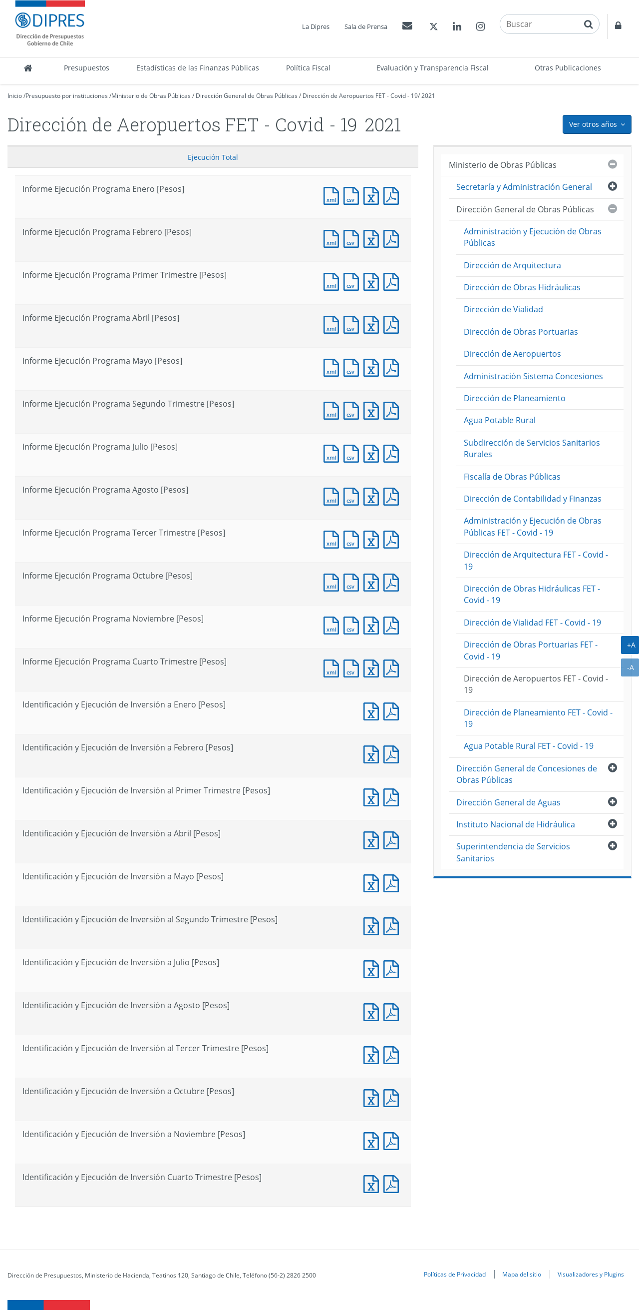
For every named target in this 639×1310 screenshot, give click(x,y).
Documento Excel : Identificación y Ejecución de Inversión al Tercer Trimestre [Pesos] (373, 1054)
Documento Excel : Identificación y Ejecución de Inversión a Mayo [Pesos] (373, 882)
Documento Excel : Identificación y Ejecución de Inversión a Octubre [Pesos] (373, 1097)
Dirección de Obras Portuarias (521, 331)
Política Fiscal (308, 67)
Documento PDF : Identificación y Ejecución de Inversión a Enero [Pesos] (393, 710)
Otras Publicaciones (568, 67)
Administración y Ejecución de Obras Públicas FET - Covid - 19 (533, 526)
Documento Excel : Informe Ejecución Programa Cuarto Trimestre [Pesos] (373, 667)
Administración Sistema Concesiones (533, 376)
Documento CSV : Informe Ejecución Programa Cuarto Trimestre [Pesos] (353, 667)
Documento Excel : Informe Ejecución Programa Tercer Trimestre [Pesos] (373, 538)
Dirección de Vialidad (503, 309)
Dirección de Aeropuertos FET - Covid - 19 (360, 95)
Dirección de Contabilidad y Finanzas (533, 498)
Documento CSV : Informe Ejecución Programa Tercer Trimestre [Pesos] (353, 538)
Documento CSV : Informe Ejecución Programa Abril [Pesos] (353, 323)
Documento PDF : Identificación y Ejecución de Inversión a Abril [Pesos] (393, 839)
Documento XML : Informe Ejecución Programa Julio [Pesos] (333, 452)
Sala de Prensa (365, 26)
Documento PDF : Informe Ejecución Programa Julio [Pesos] (393, 452)
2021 (428, 95)
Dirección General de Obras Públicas (247, 95)
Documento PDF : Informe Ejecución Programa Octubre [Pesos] (393, 581)
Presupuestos (86, 67)
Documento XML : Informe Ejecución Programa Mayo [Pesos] (333, 366)
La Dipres (315, 26)
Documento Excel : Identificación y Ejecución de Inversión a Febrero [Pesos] (373, 753)
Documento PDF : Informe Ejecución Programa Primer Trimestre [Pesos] (393, 280)
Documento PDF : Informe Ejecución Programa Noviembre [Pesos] (393, 624)
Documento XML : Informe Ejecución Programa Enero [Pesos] (333, 194)
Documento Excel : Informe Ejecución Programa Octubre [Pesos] (373, 581)
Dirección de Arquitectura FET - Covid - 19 (536, 560)
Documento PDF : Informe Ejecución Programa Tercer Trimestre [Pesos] (393, 538)
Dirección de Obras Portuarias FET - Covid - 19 (531, 650)
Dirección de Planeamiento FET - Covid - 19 (538, 718)
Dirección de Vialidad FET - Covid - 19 (532, 622)
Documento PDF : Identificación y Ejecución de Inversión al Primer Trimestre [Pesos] (393, 796)
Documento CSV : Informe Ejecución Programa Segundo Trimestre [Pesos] (353, 409)
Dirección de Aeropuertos (512, 353)
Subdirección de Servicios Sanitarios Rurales (532, 448)
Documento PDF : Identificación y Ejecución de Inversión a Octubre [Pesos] (393, 1097)
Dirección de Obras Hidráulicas (522, 287)
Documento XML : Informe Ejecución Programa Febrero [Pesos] (333, 237)
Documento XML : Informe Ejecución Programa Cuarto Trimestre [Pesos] (333, 667)
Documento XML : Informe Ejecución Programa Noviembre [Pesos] (333, 624)
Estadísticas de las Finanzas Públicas (197, 67)
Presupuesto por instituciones (66, 95)
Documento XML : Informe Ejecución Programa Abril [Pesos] (333, 323)
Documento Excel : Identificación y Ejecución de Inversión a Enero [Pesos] (373, 710)
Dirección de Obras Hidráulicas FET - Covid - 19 (532, 594)
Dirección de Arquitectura (512, 265)
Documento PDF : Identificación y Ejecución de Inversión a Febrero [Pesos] (393, 753)
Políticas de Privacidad (455, 1274)
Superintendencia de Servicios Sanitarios (513, 852)
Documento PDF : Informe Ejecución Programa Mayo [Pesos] (393, 366)
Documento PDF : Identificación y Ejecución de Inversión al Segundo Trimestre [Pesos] (393, 925)
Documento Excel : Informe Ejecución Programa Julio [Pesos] (373, 452)
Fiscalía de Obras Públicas (512, 476)
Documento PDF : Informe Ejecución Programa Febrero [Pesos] (393, 237)
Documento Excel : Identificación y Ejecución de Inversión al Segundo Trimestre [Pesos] (373, 925)
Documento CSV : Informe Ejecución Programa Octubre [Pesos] (353, 581)
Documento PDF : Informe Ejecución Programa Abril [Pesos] (393, 323)
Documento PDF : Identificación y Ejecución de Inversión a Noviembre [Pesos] (393, 1140)
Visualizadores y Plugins (591, 1274)
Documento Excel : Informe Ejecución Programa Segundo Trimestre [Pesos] (373, 409)
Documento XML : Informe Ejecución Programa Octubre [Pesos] (333, 581)
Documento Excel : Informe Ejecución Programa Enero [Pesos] (373, 194)
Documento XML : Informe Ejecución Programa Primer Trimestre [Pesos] (333, 280)
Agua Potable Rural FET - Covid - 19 (529, 745)
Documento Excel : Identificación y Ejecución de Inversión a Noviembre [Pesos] (373, 1140)
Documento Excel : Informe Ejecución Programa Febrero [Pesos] (373, 237)
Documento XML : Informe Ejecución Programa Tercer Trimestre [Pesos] (333, 538)
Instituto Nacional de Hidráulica (515, 824)
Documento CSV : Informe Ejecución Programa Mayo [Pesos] (353, 366)
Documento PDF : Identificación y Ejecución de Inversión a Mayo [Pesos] (393, 882)
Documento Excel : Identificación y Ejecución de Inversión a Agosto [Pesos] (373, 1011)
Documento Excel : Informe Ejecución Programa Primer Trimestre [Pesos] (373, 280)
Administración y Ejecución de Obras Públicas (533, 237)
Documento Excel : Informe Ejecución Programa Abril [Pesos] (373, 323)
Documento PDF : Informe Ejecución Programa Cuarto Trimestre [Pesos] (393, 667)
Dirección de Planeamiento (515, 398)
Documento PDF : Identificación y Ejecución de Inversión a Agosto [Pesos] (393, 1011)
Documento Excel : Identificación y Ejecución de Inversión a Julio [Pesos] (373, 968)
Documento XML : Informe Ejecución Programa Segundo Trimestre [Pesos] (333, 409)
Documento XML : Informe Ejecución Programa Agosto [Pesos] (333, 495)
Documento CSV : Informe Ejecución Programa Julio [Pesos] (353, 452)
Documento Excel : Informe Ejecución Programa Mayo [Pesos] (373, 366)
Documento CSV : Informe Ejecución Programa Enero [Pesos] (353, 194)
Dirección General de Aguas (508, 802)
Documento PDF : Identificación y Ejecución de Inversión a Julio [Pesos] (393, 968)
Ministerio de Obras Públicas (151, 95)
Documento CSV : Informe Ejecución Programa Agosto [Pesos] (353, 495)
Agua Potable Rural (500, 420)
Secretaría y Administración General (524, 186)
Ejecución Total (213, 157)
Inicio (14, 95)
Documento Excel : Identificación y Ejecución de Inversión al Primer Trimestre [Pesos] (373, 796)
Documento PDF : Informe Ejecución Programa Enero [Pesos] (393, 194)
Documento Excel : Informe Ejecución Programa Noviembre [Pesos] (373, 624)
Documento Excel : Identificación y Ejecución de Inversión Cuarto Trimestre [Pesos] (373, 1183)
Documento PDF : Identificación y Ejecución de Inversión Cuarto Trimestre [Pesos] (393, 1183)
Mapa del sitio (521, 1274)
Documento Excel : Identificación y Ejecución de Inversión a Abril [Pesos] (373, 839)
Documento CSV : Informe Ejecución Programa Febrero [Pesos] (353, 237)
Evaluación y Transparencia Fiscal (432, 67)
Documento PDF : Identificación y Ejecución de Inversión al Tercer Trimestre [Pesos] (393, 1054)
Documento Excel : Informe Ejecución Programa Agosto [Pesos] (373, 495)
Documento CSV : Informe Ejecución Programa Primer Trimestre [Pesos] (353, 280)
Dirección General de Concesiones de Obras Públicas (526, 774)
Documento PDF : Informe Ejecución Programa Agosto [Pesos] (393, 495)
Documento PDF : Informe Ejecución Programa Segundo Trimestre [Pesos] (393, 409)
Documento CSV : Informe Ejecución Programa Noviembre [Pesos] (353, 624)
